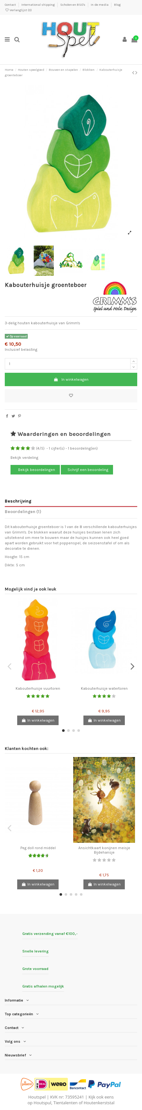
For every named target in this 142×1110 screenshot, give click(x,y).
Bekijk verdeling (24, 457)
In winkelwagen (70, 379)
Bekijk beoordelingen (36, 469)
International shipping (38, 5)
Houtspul (42, 1103)
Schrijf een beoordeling (87, 469)
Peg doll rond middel (38, 848)
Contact (11, 5)
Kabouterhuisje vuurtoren (38, 688)
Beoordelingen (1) (23, 511)
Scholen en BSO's (73, 5)
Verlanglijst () (18, 10)
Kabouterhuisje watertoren (104, 688)
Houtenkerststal (99, 1103)
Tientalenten (65, 1103)
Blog (117, 5)
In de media (100, 5)
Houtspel (37, 1097)
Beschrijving (18, 501)
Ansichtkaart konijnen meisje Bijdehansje (104, 850)
